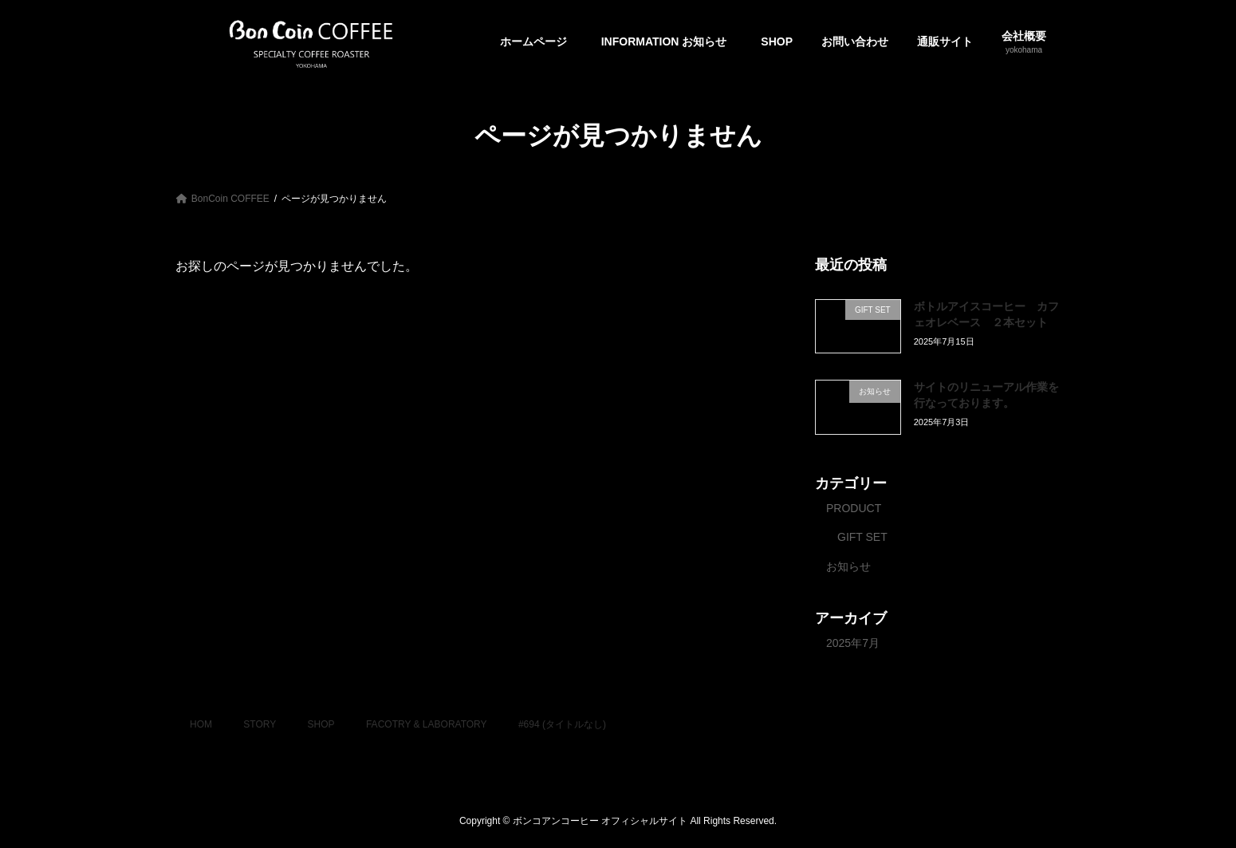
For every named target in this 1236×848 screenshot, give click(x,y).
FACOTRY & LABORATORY (426, 724)
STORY (259, 724)
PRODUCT (853, 507)
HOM (201, 724)
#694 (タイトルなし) (562, 724)
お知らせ (848, 565)
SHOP (321, 724)
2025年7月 (853, 642)
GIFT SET (862, 536)
